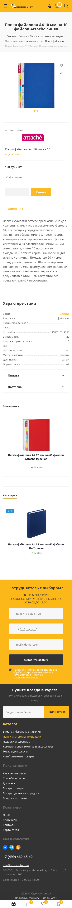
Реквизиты (10, 820)
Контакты (9, 825)
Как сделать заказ (14, 773)
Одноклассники (18, 847)
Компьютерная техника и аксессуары (28, 746)
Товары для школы (15, 751)
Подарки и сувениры (17, 741)
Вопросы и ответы (15, 798)
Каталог (10, 724)
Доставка (9, 783)
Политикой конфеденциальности (28, 676)
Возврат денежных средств (21, 793)
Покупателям (15, 765)
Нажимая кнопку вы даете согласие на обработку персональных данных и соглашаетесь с (35, 673)
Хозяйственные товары (18, 756)
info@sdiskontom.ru (16, 865)
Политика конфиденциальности (36, 898)
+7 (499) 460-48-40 (17, 857)
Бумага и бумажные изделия (22, 731)
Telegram (11, 847)
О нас (6, 815)
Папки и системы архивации (22, 736)
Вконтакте (5, 847)
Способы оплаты (14, 778)
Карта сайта (11, 830)
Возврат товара (13, 788)
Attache (64, 313)
